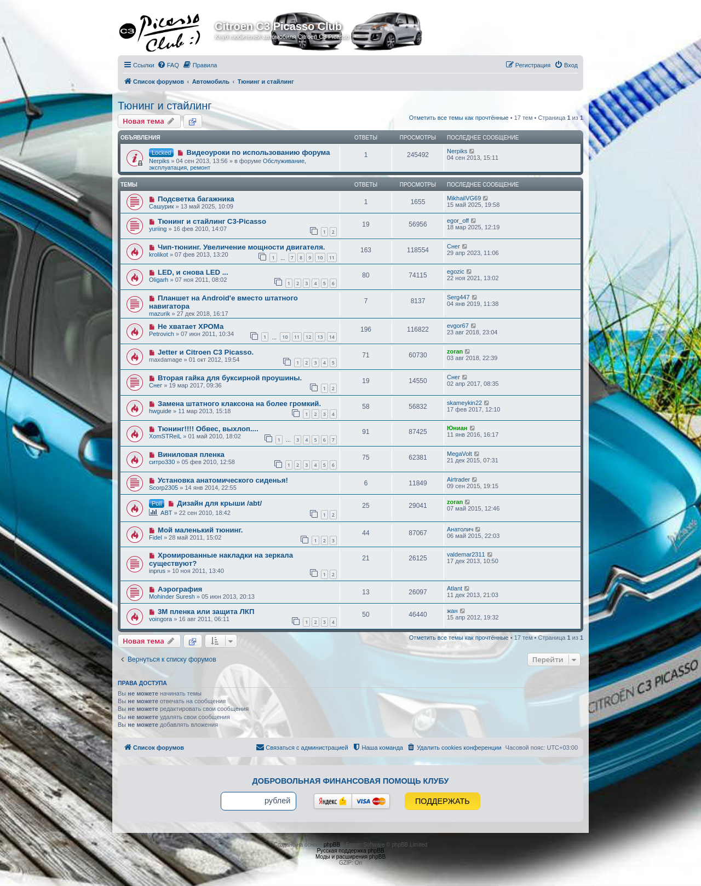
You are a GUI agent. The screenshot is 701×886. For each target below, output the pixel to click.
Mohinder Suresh (172, 596)
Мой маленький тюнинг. (200, 530)
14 (332, 336)
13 (320, 336)
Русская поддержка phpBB (350, 851)
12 (308, 336)
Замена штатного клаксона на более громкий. (239, 403)
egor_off (458, 220)
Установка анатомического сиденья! (223, 480)
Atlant (454, 588)
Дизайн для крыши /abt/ (219, 503)
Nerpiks (159, 161)
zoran (455, 351)
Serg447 (458, 297)
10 (320, 257)
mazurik (159, 313)
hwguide (160, 411)
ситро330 (162, 462)
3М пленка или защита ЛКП (206, 611)
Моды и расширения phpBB (350, 857)
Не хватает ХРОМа (190, 326)
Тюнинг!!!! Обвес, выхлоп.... (208, 429)
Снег (453, 246)
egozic (455, 271)
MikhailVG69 (464, 198)
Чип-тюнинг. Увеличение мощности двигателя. (241, 247)
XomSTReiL (165, 436)
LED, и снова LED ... (193, 272)
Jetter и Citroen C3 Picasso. (206, 352)
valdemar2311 (466, 554)
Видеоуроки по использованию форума (258, 152)
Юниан (457, 428)
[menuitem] (168, 65)
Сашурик (161, 206)
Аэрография (180, 589)
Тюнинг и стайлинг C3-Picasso (212, 221)
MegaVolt (459, 453)
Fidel (155, 537)
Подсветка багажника (196, 199)
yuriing (157, 228)
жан (452, 610)
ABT (166, 512)
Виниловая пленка (191, 454)
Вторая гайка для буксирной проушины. (230, 378)
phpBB (332, 845)
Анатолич (460, 529)
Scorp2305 (163, 487)
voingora (160, 619)
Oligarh (158, 279)
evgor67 (458, 325)
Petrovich (161, 334)
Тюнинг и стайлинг (165, 106)
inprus (157, 570)
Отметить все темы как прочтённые (459, 117)
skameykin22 (464, 402)
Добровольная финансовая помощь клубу (350, 781)
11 (332, 257)
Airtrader (458, 479)
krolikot (158, 254)
